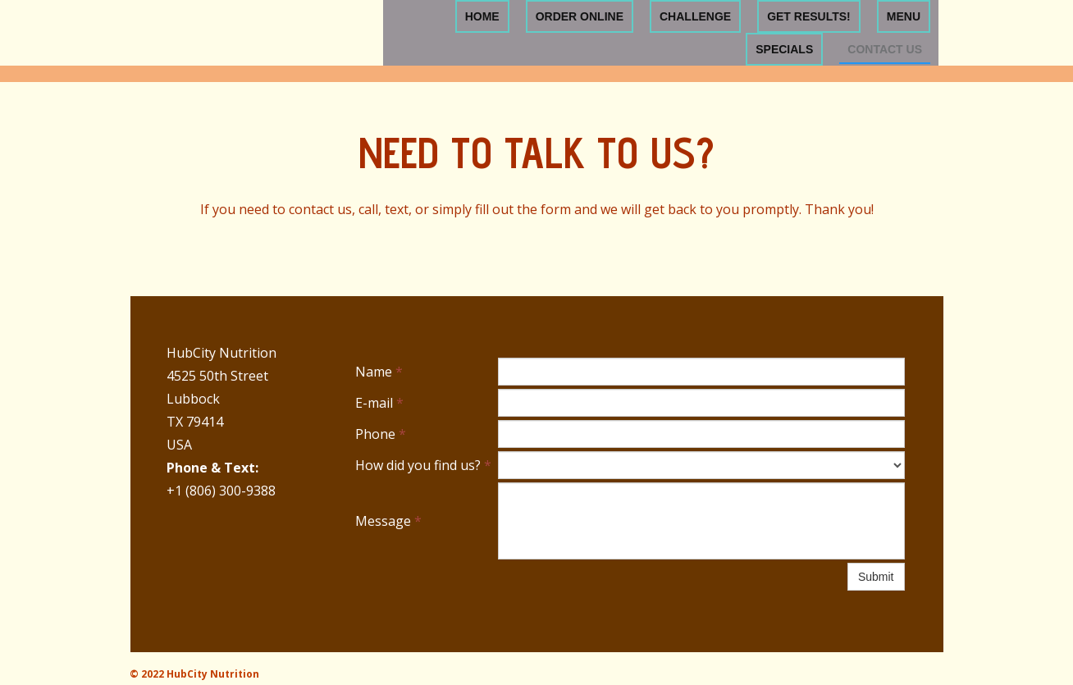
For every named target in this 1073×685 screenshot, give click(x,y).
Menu (903, 16)
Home (482, 16)
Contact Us (884, 49)
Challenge (695, 16)
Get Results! (809, 16)
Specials (784, 49)
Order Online (579, 16)
